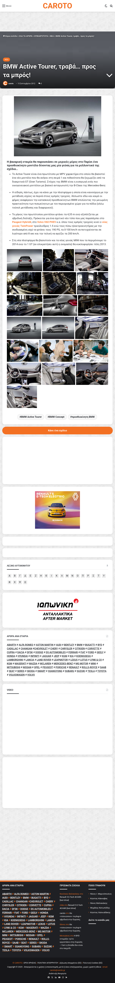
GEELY (100, 652)
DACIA (20, 652)
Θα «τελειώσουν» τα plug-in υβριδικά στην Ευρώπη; (70, 916)
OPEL (37, 667)
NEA (52, 36)
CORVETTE (93, 648)
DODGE (39, 652)
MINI (93, 663)
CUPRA (11, 652)
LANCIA (30, 659)
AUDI (58, 644)
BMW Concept (56, 416)
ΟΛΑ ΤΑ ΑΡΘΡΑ (25, 36)
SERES (20, 671)
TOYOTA (101, 671)
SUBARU (69, 671)
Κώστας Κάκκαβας (99, 898)
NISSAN (27, 667)
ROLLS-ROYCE (89, 667)
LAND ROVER (44, 659)
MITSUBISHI (13, 667)
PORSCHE (61, 667)
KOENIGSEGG (83, 656)
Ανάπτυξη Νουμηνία (57, 973)
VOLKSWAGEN (17, 674)
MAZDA (33, 663)
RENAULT (74, 667)
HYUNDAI (23, 656)
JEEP (56, 656)
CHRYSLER (66, 648)
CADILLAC (12, 648)
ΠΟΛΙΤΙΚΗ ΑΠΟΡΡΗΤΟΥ (47, 963)
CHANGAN (26, 648)
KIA (72, 656)
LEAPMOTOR (61, 659)
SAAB (103, 667)
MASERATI (20, 663)
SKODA (31, 671)
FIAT (83, 652)
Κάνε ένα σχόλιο (57, 430)
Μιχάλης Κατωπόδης (100, 908)
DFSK (30, 652)
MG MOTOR (81, 663)
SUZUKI (81, 671)
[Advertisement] (57, 783)
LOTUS (84, 659)
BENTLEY (69, 644)
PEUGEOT (48, 667)
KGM (64, 656)
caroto (10, 83)
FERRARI (73, 652)
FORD (91, 652)
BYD (100, 644)
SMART (41, 671)
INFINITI (34, 656)
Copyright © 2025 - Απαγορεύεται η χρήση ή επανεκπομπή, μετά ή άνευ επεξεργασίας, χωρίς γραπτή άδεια (54, 967)
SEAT (12, 671)
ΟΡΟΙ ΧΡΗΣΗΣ (30, 963)
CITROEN (80, 648)
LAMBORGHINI (15, 659)
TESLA (91, 671)
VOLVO (31, 674)
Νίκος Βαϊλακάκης (98, 903)
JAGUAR (46, 656)
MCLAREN (45, 663)
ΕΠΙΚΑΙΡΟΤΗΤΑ (41, 36)
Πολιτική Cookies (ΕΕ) (92, 963)
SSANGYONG (55, 671)
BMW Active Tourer (31, 416)
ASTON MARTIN (44, 644)
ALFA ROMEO (26, 644)
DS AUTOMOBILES (56, 652)
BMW (80, 644)
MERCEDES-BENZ (63, 663)
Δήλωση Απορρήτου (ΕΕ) (70, 963)
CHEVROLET (41, 648)
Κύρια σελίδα (10, 36)
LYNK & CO (96, 659)
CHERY (54, 648)
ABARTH (11, 644)
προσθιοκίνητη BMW (83, 416)
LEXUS (74, 659)
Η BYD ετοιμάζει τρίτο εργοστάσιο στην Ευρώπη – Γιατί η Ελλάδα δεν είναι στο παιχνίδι (71, 942)
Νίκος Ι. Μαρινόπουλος (101, 894)
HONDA (11, 656)
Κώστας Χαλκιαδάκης (100, 912)
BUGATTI (90, 644)
